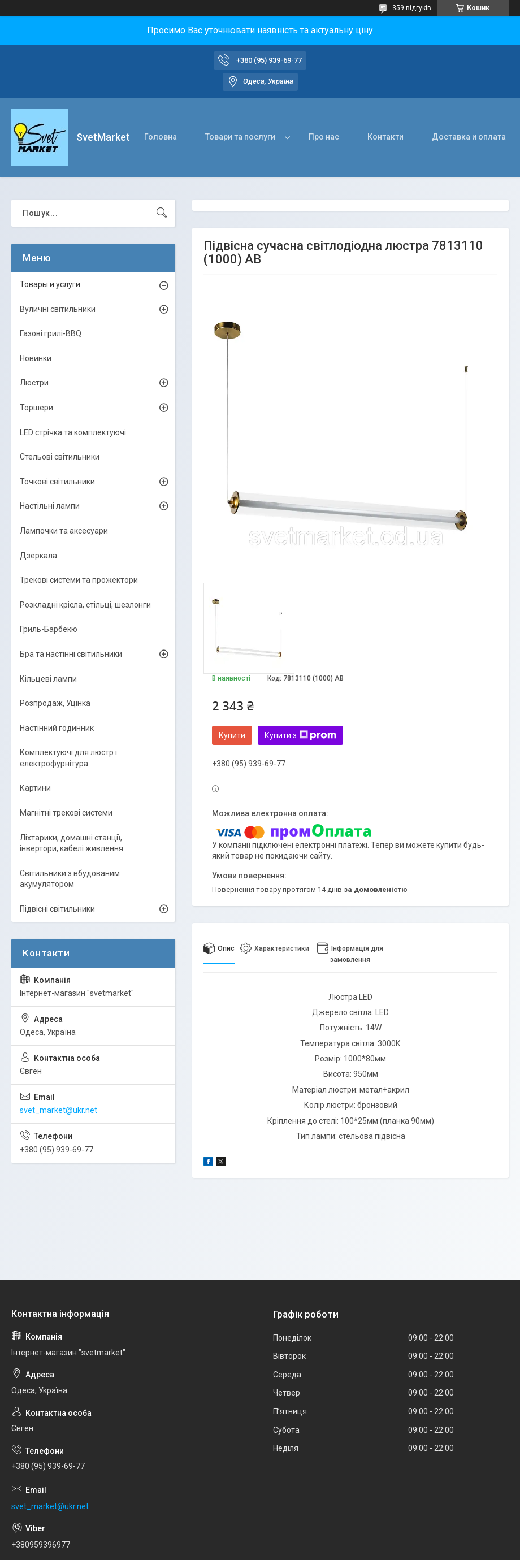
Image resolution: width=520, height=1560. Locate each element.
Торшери (36, 407)
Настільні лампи (50, 505)
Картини (35, 787)
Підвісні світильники (57, 908)
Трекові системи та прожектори (79, 579)
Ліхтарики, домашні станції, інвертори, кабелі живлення (71, 843)
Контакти (385, 136)
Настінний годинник (57, 728)
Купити (232, 735)
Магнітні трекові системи (66, 812)
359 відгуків (411, 8)
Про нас (324, 136)
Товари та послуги (240, 136)
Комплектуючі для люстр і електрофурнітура (68, 758)
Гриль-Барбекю (48, 629)
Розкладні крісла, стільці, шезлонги (85, 604)
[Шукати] (161, 213)
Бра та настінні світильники (71, 653)
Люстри (34, 382)
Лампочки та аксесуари (64, 530)
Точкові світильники (57, 481)
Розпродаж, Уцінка (55, 703)
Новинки (35, 358)
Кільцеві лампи (48, 678)
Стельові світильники (59, 456)
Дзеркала (38, 555)
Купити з (300, 735)
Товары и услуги (50, 284)
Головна (160, 136)
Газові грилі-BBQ (50, 333)
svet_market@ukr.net (58, 1110)
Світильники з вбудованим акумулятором (70, 879)
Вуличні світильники (58, 309)
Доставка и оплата (469, 136)
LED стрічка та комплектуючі (73, 432)
